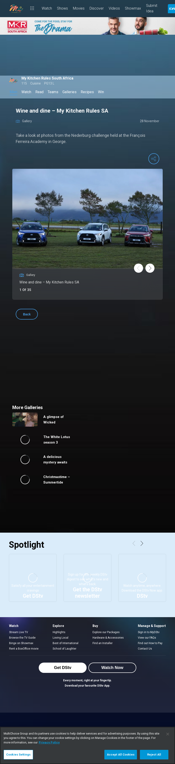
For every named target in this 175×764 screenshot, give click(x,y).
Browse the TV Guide (22, 637)
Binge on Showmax (21, 643)
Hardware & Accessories (108, 637)
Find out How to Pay (150, 643)
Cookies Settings (18, 754)
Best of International (65, 643)
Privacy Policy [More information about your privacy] (49, 742)
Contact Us (145, 648)
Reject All (154, 754)
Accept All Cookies (120, 754)
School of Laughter (64, 648)
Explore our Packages (106, 632)
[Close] (168, 734)
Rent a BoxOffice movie (24, 648)
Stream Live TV (18, 632)
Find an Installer (103, 643)
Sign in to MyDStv (149, 632)
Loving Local (60, 637)
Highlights (59, 632)
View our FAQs (147, 637)
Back (27, 314)
